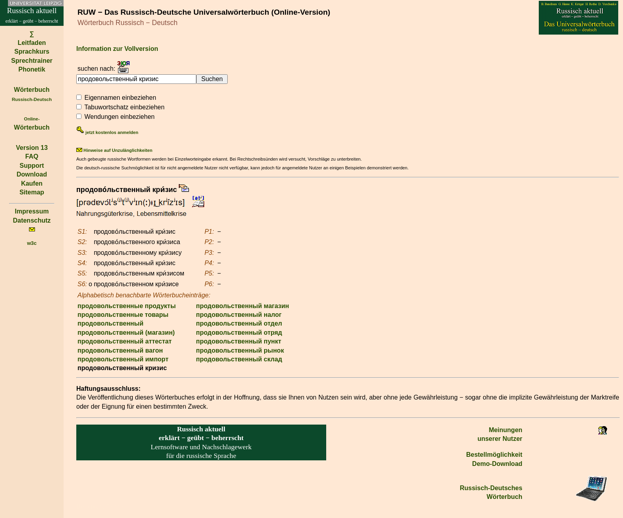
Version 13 (32, 147)
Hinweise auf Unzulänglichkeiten (114, 150)
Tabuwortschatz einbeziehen (124, 107)
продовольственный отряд (239, 332)
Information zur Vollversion (117, 48)
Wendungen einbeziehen (119, 116)
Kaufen (32, 183)
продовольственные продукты (126, 306)
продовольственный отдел (239, 323)
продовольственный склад (239, 359)
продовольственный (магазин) (126, 332)
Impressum (31, 211)
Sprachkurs (31, 51)
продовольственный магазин (242, 306)
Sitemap (31, 192)
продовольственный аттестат (124, 341)
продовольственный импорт (122, 359)
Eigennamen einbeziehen (120, 97)
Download (32, 174)
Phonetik (31, 69)
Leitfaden (31, 42)
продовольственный (110, 323)
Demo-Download (497, 463)
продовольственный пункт (238, 341)
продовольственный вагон (120, 350)
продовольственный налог (238, 314)
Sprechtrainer (31, 60)
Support (31, 165)
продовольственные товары (122, 314)
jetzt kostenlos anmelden (107, 132)
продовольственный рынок (240, 350)
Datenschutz (31, 220)
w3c (32, 243)
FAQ (32, 156)
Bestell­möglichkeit (494, 454)
